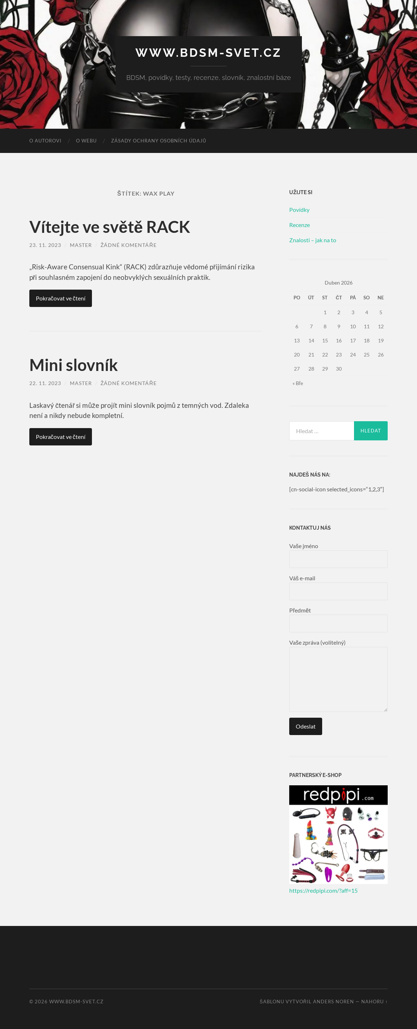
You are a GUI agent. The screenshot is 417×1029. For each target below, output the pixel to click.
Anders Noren (333, 1001)
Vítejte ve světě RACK (109, 226)
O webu (86, 141)
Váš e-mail (338, 587)
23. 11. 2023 (45, 245)
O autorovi (45, 141)
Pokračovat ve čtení (60, 298)
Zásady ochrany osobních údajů (158, 141)
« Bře (297, 383)
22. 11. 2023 (45, 383)
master (81, 245)
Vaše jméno (338, 555)
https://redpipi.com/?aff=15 (323, 890)
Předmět (338, 619)
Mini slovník (73, 365)
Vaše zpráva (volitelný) (338, 675)
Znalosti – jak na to (312, 239)
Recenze (299, 224)
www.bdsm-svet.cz (208, 52)
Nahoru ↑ (374, 1001)
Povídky (299, 209)
